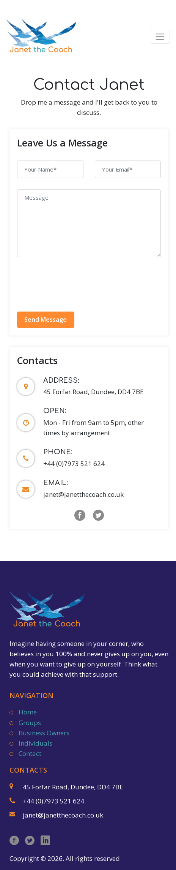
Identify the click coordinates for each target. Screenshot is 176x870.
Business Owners (44, 732)
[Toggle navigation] (160, 37)
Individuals (35, 743)
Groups (30, 722)
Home (28, 712)
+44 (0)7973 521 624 (74, 463)
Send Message (45, 319)
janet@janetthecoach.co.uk (83, 494)
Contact (30, 753)
